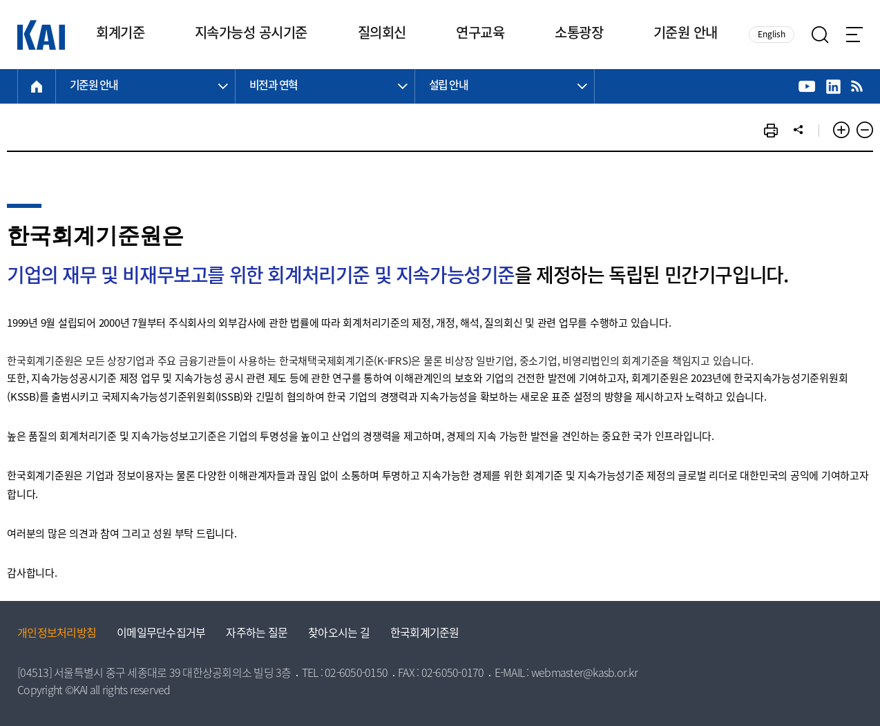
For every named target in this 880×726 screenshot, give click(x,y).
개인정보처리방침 (56, 634)
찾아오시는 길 (339, 634)
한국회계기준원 (424, 634)
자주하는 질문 (256, 634)
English (771, 34)
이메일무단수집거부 (161, 634)
